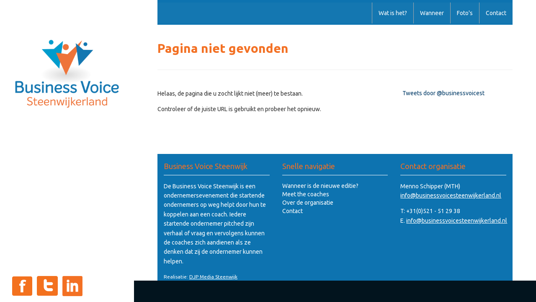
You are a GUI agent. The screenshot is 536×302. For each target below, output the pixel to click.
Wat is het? (393, 13)
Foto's (465, 13)
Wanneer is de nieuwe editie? (320, 185)
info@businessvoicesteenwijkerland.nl (450, 195)
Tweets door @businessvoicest (443, 93)
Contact (496, 13)
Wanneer (432, 13)
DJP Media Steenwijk (213, 276)
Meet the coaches (305, 194)
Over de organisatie (307, 202)
